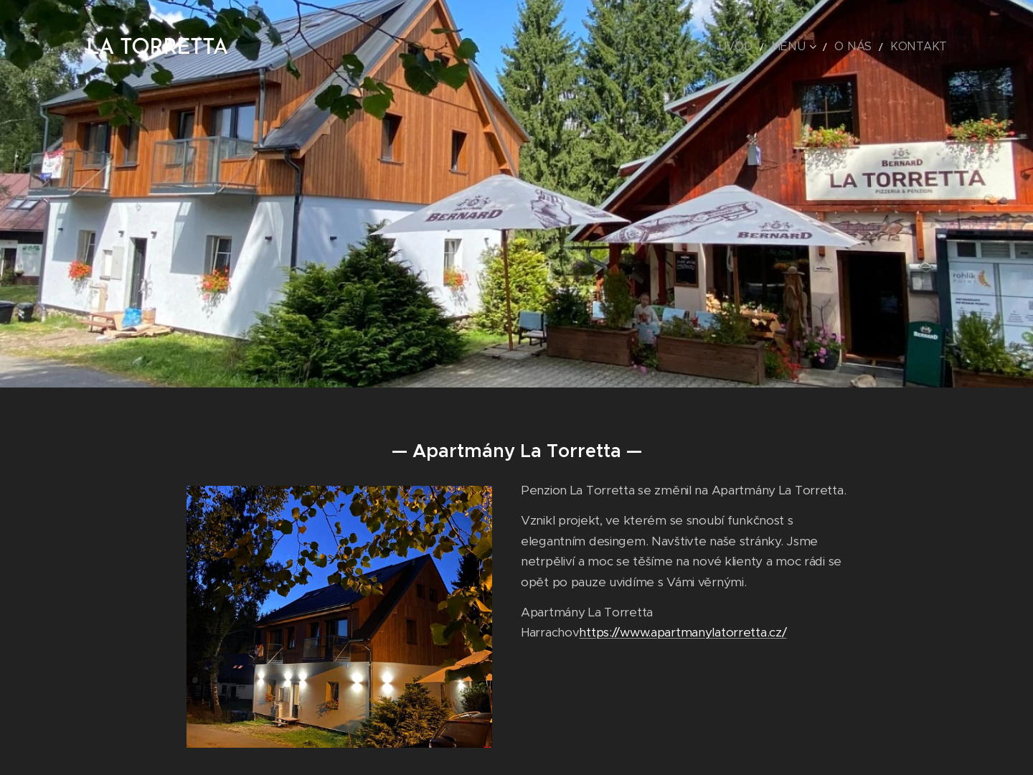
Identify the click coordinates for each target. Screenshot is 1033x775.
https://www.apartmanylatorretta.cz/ (682, 632)
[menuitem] (766, 47)
